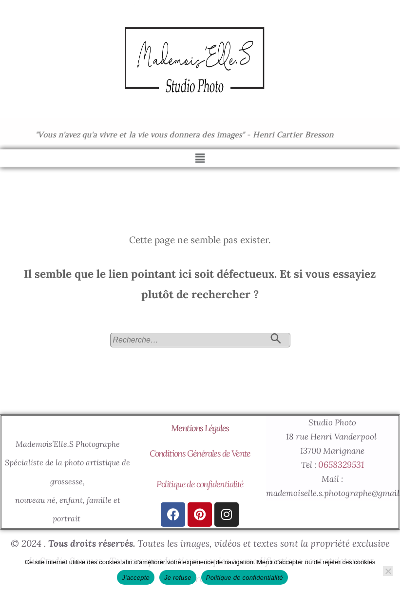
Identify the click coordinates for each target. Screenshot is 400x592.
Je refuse (177, 577)
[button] (199, 155)
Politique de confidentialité (199, 484)
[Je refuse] (388, 571)
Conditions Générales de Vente (200, 453)
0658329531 (341, 464)
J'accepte (136, 577)
